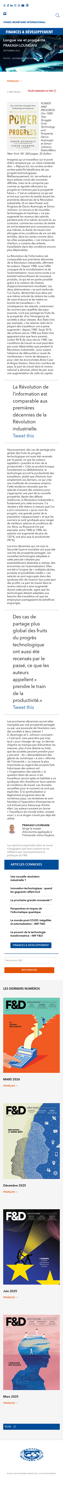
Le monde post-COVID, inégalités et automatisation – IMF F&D (30, 922)
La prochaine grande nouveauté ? (31, 900)
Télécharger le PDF (42, 91)
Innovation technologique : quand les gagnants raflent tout (31, 890)
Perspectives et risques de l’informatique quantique (26, 910)
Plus (10, 1427)
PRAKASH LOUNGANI (20, 46)
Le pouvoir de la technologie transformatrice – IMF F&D (28, 934)
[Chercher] (58, 15)
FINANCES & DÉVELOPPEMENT (31, 945)
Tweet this (23, 436)
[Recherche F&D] (30, 960)
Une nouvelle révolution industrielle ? (24, 878)
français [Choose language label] (14, 81)
